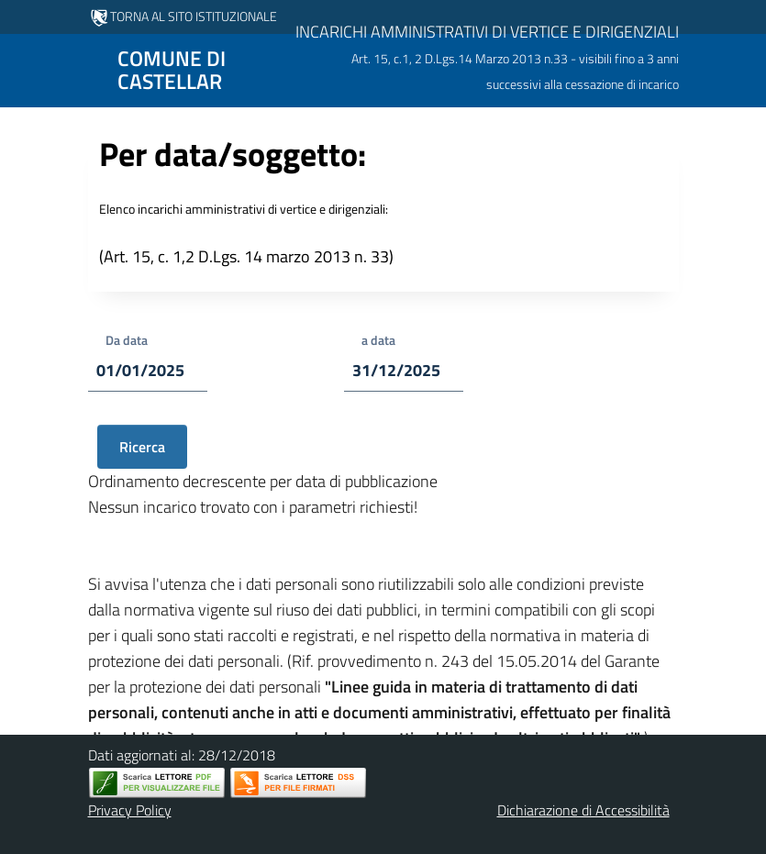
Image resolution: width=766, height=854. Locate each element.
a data (378, 339)
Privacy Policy (130, 810)
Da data (126, 339)
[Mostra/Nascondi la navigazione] (22, 69)
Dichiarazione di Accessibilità (583, 810)
